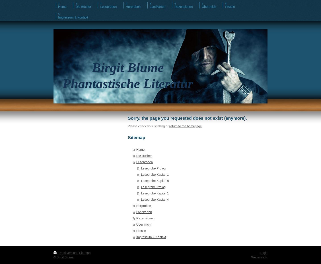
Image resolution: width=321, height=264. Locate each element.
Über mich (143, 224)
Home (140, 149)
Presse (141, 231)
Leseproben (144, 162)
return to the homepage (185, 126)
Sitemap (85, 253)
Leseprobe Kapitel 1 (155, 174)
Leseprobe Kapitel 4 (155, 199)
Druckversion (65, 253)
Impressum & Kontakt (151, 237)
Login (264, 253)
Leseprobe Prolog (153, 168)
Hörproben (143, 206)
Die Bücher (144, 156)
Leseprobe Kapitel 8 (155, 181)
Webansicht (259, 257)
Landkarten (144, 212)
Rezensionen (145, 218)
